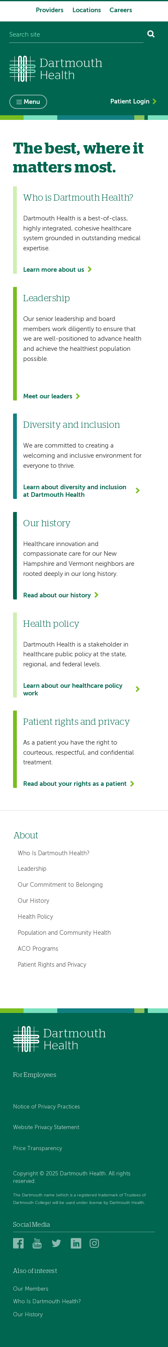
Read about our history (57, 595)
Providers (50, 10)
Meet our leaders (47, 396)
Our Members (30, 1289)
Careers (120, 10)
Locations (86, 10)
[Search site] (76, 35)
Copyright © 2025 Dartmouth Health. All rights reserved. (72, 1177)
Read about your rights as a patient (75, 784)
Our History (33, 901)
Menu (32, 102)
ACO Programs (38, 949)
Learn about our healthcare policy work (73, 690)
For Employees (34, 1075)
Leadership (32, 869)
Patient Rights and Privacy (52, 965)
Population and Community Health (64, 933)
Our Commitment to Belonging (60, 885)
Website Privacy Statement (46, 1127)
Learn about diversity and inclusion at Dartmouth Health (74, 491)
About (25, 835)
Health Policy (35, 917)
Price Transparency (37, 1148)
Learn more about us (53, 270)
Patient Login (129, 101)
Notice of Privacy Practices (46, 1107)
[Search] (151, 35)
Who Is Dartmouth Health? (54, 853)
